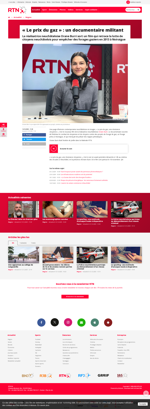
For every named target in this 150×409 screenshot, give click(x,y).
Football (37, 339)
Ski (36, 353)
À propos (120, 339)
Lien (27, 144)
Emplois (34, 2)
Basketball (38, 344)
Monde (10, 344)
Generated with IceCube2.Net (133, 388)
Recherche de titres (69, 344)
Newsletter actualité (14, 361)
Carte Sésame (56, 2)
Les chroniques (67, 342)
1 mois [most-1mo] (33, 243)
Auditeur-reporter (133, 2)
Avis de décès (94, 358)
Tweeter (28, 139)
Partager (28, 135)
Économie (11, 347)
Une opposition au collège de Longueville (20, 266)
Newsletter (121, 363)
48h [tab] (13, 243)
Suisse (10, 342)
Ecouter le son (60, 148)
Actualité (36, 10)
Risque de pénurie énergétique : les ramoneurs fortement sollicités (78, 180)
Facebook (41, 322)
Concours (66, 363)
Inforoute (28, 2)
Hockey (37, 342)
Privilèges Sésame (67, 2)
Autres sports (39, 363)
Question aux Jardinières (70, 353)
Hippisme (38, 355)
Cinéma (92, 342)
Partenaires (121, 353)
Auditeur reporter (13, 358)
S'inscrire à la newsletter (75, 296)
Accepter (142, 404)
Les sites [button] (11, 2)
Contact (120, 361)
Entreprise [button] (20, 2)
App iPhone (95, 322)
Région (28, 17)
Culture (10, 350)
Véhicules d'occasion (80, 2)
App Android (108, 322)
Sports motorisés (40, 361)
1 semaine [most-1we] (23, 243)
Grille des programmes (70, 347)
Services (79, 10)
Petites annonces (95, 350)
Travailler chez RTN (123, 350)
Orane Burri (103, 132)
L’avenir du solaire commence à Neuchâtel (69, 183)
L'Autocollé (66, 355)
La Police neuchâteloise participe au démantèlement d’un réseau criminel (125, 221)
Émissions (53, 10)
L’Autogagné (66, 358)
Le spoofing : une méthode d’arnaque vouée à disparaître (90, 220)
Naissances (42, 2)
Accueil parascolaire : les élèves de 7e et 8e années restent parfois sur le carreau (57, 267)
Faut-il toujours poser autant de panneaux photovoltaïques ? (76, 172)
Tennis (37, 358)
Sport (44, 10)
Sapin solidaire (91, 10)
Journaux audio (12, 353)
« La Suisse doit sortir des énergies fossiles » (70, 177)
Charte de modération (125, 358)
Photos (63, 10)
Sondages (66, 361)
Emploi (92, 355)
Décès (49, 2)
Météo (92, 347)
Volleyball (38, 347)
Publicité (120, 347)
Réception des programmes (126, 342)
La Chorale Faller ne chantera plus (22, 219)
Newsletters (81, 322)
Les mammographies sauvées (55, 219)
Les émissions (67, 339)
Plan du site (49, 390)
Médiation (121, 355)
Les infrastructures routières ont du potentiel (70, 174)
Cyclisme (38, 350)
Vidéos (70, 10)
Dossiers (10, 355)
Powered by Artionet (117, 388)
